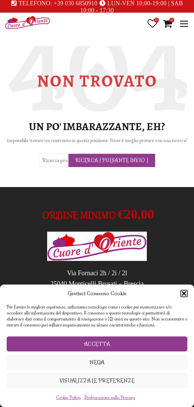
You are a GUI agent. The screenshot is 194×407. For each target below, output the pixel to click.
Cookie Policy (68, 397)
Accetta (97, 344)
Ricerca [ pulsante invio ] (111, 160)
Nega (96, 362)
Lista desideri (156, 20)
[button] (184, 293)
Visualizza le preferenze (97, 380)
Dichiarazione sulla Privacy (109, 397)
